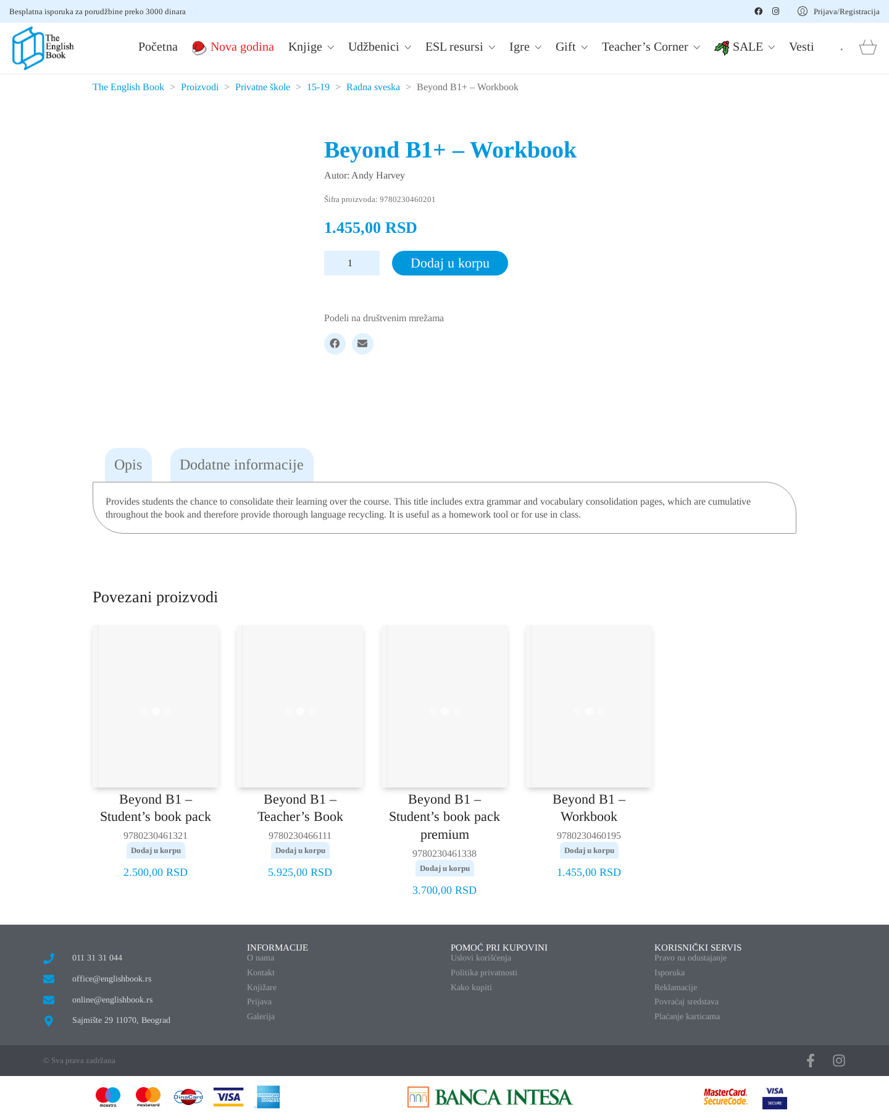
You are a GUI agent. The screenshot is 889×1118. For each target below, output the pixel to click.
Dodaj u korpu (450, 263)
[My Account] (839, 11)
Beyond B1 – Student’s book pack (155, 808)
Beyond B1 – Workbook (589, 808)
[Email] (363, 344)
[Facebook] (335, 344)
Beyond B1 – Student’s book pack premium (444, 816)
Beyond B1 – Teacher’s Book (300, 808)
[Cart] (868, 48)
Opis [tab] (128, 464)
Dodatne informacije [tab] (242, 464)
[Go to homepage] (43, 48)
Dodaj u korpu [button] (156, 850)
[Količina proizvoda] (352, 263)
